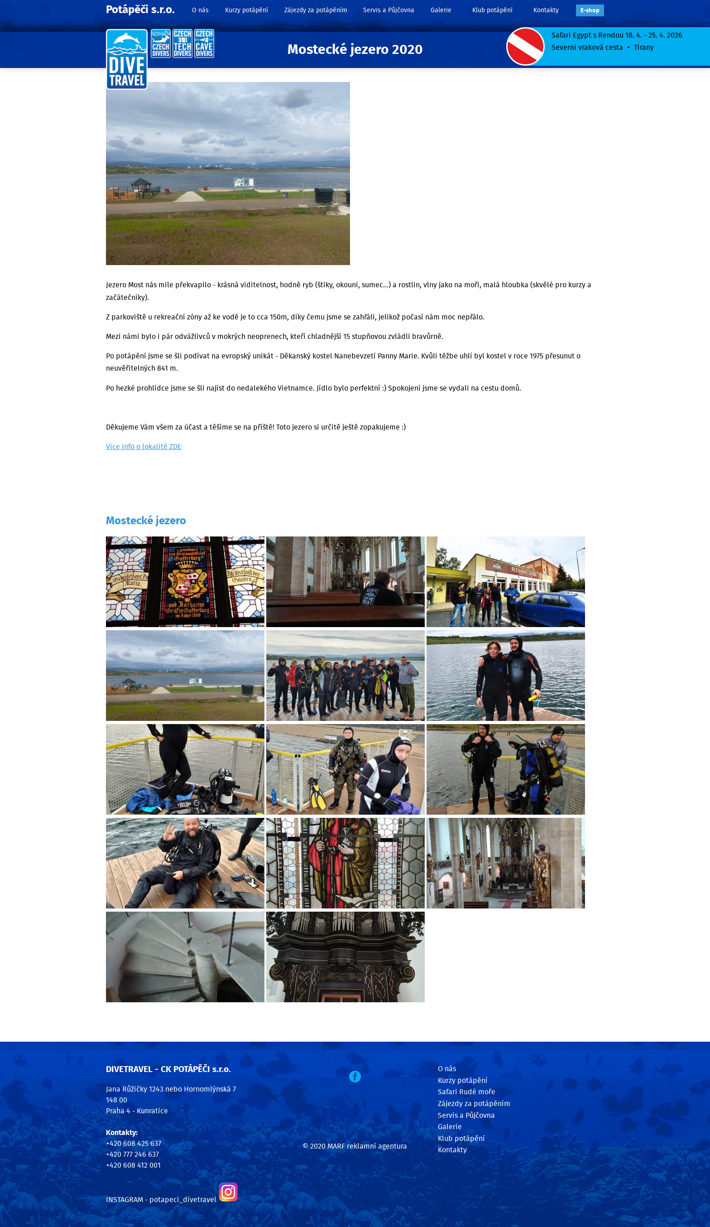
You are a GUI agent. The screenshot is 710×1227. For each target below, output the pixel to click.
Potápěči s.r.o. (140, 10)
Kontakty (546, 10)
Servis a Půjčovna (388, 10)
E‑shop (590, 11)
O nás (200, 10)
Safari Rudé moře (466, 1092)
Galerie (441, 10)
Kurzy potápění (246, 10)
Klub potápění (492, 10)
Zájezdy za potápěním (315, 10)
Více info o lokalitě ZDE (144, 446)
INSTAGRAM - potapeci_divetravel (161, 1199)
